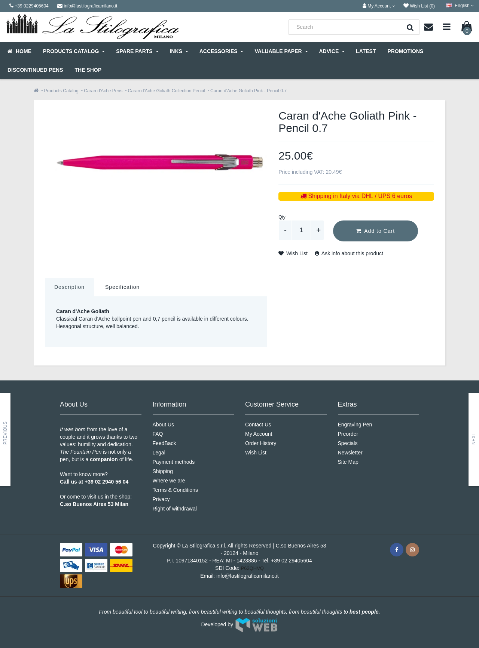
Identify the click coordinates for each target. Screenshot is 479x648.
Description (69, 287)
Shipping (163, 471)
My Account (258, 434)
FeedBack (164, 443)
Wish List (293, 253)
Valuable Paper (280, 51)
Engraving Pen (355, 425)
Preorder (348, 434)
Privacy (161, 499)
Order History (260, 443)
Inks (178, 51)
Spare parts (137, 51)
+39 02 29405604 (291, 561)
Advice (331, 51)
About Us (163, 425)
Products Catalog (73, 51)
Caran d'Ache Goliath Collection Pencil (166, 90)
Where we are (169, 481)
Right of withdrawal (175, 509)
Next (473, 438)
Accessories (221, 51)
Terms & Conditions (175, 490)
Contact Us (258, 425)
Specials (348, 443)
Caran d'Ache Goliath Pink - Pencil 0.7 (248, 90)
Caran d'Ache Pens (103, 90)
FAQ (158, 434)
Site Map (348, 462)
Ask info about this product (349, 253)
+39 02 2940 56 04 (106, 482)
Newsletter (350, 453)
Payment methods (174, 462)
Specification (122, 287)
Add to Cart (375, 231)
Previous (5, 432)
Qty (282, 217)
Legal (159, 453)
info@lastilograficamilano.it (247, 576)
